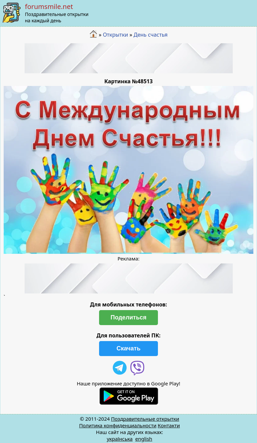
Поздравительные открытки (145, 418)
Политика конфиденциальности (118, 425)
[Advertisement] (129, 58)
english (143, 438)
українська (120, 438)
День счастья (151, 34)
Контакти (169, 425)
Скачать (129, 348)
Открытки (115, 34)
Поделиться (128, 317)
